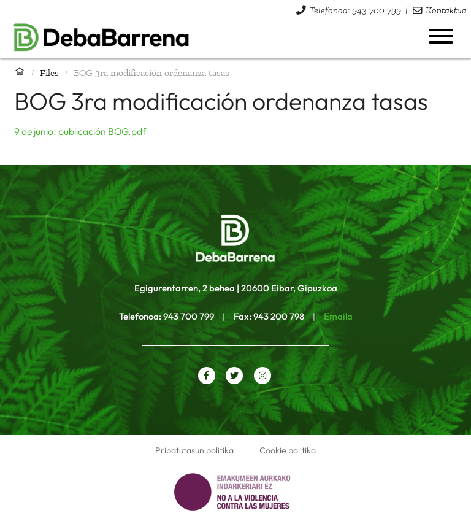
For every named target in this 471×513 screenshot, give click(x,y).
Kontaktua (446, 10)
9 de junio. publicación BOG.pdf (80, 131)
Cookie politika (287, 450)
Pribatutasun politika (194, 450)
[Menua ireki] (441, 36)
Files (49, 72)
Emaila (338, 316)
